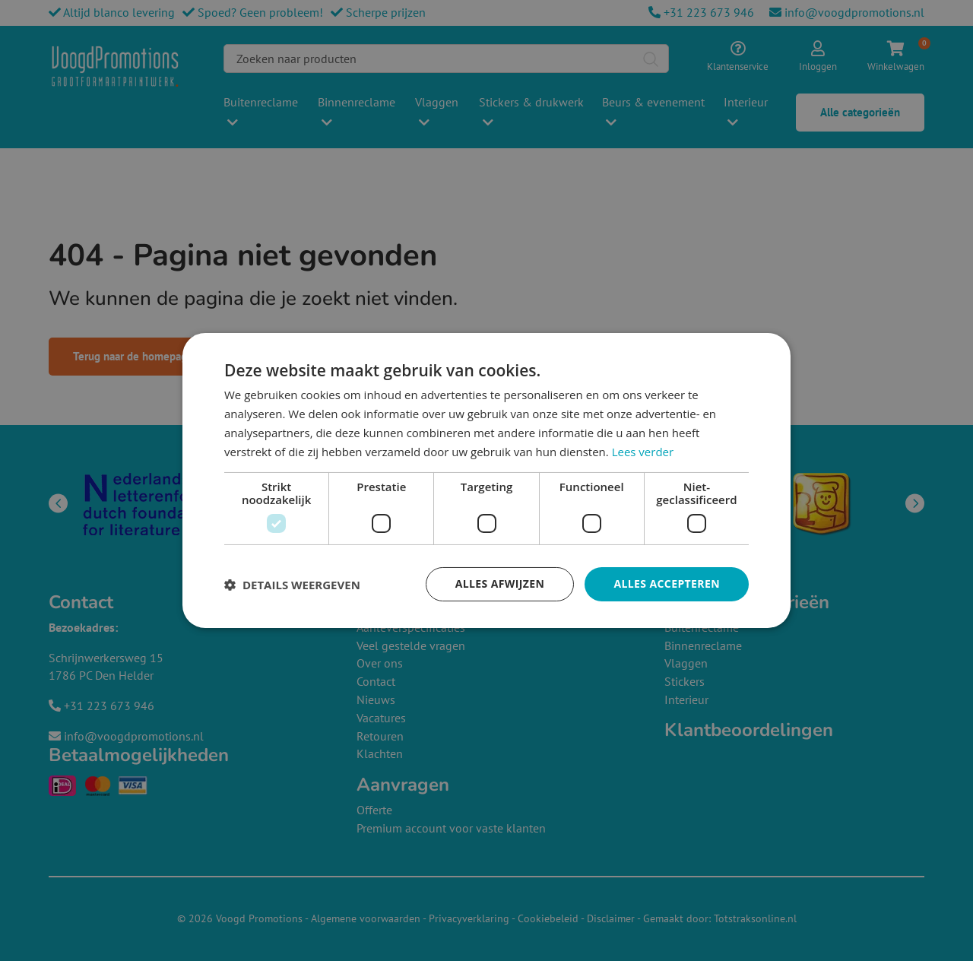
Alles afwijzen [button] (500, 583)
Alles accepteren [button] (666, 583)
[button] (292, 585)
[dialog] (486, 480)
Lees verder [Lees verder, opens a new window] (643, 451)
